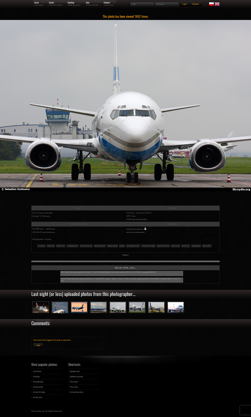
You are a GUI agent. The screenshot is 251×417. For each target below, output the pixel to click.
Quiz (87, 2)
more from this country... (140, 219)
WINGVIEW (112, 246)
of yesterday (38, 382)
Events (51, 2)
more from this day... (48, 232)
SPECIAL (186, 246)
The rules (74, 387)
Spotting (71, 2)
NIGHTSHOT (100, 246)
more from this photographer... (135, 232)
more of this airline (46, 213)
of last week (38, 387)
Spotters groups (76, 377)
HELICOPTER (163, 246)
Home (36, 2)
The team (74, 382)
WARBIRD (196, 246)
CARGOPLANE (148, 246)
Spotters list (75, 371)
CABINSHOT (72, 246)
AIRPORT (60, 246)
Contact (107, 2)
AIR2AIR (50, 246)
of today (36, 377)
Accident (41, 246)
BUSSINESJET (133, 246)
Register (195, 4)
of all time (37, 371)
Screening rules (76, 392)
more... (48, 216)
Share (125, 255)
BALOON (175, 246)
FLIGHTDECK (86, 246)
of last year (37, 397)
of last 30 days (39, 392)
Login (38, 345)
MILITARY (207, 246)
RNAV (122, 246)
